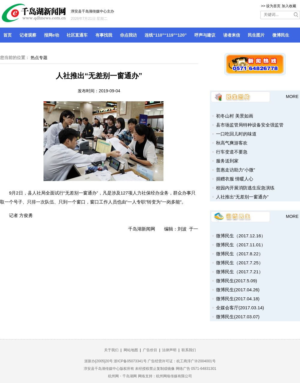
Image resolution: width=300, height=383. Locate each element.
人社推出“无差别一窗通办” (242, 196)
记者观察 (28, 35)
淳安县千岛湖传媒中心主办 (92, 11)
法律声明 (169, 350)
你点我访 (128, 35)
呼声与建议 (204, 35)
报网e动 (51, 35)
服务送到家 (227, 160)
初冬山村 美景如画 (234, 115)
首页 (7, 35)
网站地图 (131, 350)
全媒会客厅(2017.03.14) (240, 307)
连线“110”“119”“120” (166, 35)
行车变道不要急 (232, 151)
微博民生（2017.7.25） (239, 262)
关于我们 (111, 350)
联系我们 (189, 350)
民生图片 (256, 35)
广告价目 (150, 350)
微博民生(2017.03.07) (238, 316)
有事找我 (103, 35)
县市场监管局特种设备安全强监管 (250, 124)
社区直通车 (77, 35)
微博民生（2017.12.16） (241, 235)
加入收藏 (289, 6)
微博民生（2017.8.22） (239, 253)
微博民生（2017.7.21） (239, 271)
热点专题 (39, 57)
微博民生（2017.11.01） (241, 244)
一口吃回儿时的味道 (236, 133)
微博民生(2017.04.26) (238, 289)
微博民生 (280, 35)
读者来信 (231, 35)
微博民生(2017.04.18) (238, 298)
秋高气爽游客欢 (232, 142)
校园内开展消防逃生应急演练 (245, 187)
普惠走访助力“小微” (235, 169)
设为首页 (273, 6)
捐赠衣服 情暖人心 (234, 178)
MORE (292, 96)
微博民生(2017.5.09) (236, 280)
